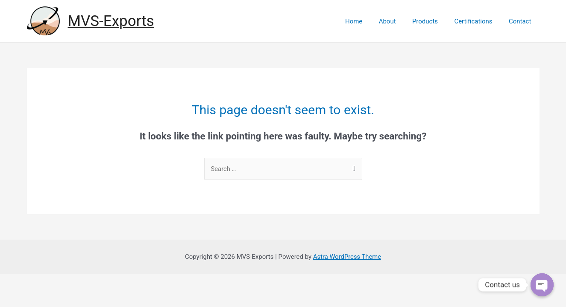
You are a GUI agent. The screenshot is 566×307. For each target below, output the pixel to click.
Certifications (479, 21)
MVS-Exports (111, 21)
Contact (521, 21)
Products (434, 21)
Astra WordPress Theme (347, 257)
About (399, 21)
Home (369, 21)
